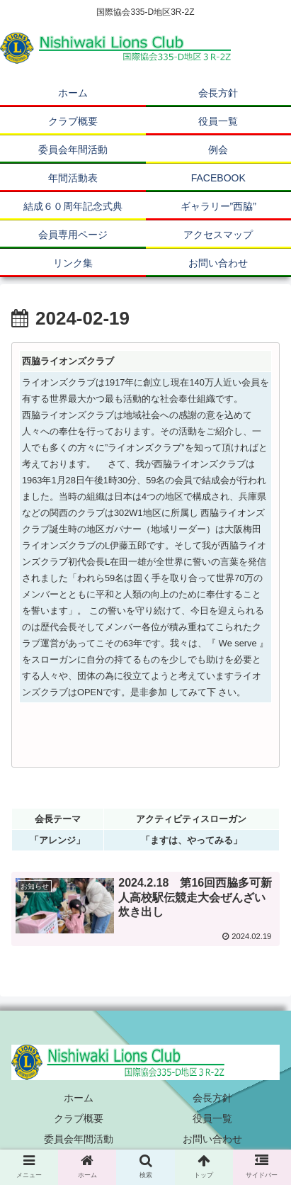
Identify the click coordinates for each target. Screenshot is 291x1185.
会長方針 (212, 1097)
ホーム (78, 1097)
